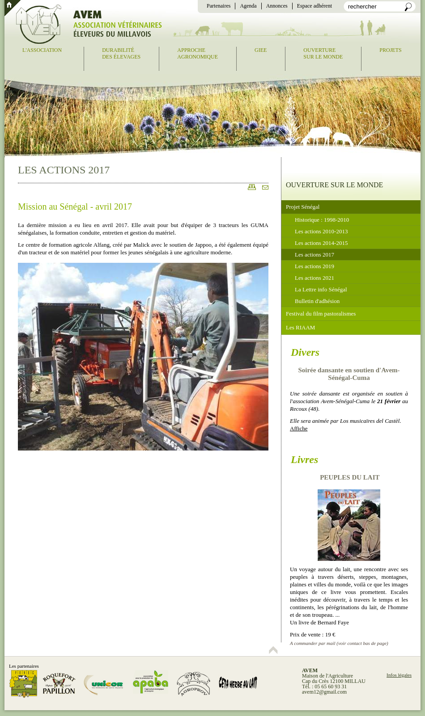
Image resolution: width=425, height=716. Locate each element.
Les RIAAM (300, 327)
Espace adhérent (314, 6)
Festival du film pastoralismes (321, 313)
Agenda (248, 6)
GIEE (261, 50)
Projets (390, 50)
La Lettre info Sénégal (321, 289)
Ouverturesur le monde (323, 53)
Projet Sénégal (302, 206)
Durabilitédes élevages (121, 53)
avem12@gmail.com (324, 692)
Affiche (298, 428)
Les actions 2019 (314, 266)
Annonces (277, 6)
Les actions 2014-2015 (321, 243)
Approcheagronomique (197, 53)
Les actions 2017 (314, 254)
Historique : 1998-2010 (322, 219)
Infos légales (399, 675)
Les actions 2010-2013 (321, 231)
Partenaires (218, 6)
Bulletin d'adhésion (317, 301)
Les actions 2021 (314, 277)
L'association (42, 50)
